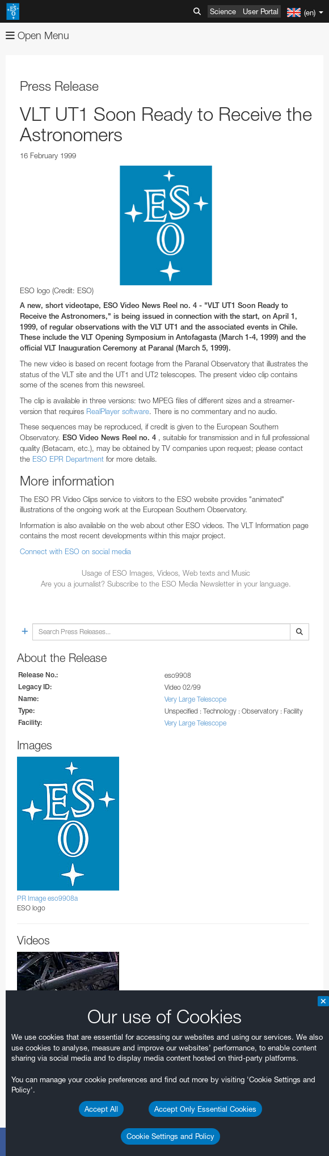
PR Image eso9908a (47, 898)
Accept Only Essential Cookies (205, 1108)
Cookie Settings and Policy (170, 1136)
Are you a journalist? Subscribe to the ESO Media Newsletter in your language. (166, 583)
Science (223, 11)
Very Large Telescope (195, 699)
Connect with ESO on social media (75, 551)
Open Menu (37, 35)
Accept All (101, 1108)
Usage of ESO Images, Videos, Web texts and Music (166, 572)
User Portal (261, 11)
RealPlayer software (117, 411)
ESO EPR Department (68, 458)
